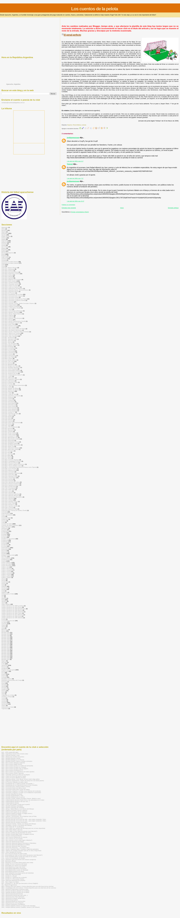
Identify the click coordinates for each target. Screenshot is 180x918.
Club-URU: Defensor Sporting (10, 494)
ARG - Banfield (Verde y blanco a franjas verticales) (16, 761)
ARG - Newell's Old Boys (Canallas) (12, 806)
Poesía (3, 674)
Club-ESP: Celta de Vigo (8, 394)
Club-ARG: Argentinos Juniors (10, 273)
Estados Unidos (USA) (8, 555)
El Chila (3, 532)
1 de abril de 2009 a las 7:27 (75, 178)
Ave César (4, 246)
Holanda (4, 586)
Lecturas (84, 125)
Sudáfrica (4, 689)
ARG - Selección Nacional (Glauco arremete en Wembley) (18, 843)
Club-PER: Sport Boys (8, 474)
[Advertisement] (103, 22)
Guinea (3, 583)
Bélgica (3, 248)
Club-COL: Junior (6, 376)
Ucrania (3, 701)
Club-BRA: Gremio (7, 354)
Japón (3, 602)
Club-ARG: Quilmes (7, 316)
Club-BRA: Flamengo (7, 351)
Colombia (4, 512)
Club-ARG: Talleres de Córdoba (10, 333)
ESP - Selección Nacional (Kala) (11, 874)
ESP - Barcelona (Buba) (8, 861)
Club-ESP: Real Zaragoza (9, 410)
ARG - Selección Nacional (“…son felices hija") (15, 847)
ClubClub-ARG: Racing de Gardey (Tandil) (14, 510)
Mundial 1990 (5, 652)
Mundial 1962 (5, 641)
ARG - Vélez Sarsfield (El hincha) (11, 852)
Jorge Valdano (5, 604)
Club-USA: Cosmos (7, 507)
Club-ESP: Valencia (7, 415)
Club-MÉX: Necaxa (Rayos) (9, 462)
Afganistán (4, 227)
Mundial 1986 (5, 650)
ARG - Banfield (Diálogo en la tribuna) (12, 759)
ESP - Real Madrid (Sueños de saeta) (12, 871)
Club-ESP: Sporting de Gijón (10, 413)
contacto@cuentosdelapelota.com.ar (13, 102)
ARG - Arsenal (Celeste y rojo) (10, 755)
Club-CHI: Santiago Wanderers (10, 367)
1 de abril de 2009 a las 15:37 (75, 201)
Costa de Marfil (6, 518)
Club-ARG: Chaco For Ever (9, 285)
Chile (3, 264)
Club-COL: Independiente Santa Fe (12, 375)
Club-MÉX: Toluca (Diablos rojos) (11, 465)
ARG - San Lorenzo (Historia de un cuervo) (14, 837)
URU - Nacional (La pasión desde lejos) (13, 898)
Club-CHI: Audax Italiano (8, 360)
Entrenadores (5, 547)
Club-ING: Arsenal (6, 428)
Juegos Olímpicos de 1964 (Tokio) (11, 613)
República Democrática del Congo (11, 680)
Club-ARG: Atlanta (7, 276)
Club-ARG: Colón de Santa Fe (10, 287)
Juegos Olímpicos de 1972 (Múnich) (12, 614)
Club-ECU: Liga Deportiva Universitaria (13, 385)
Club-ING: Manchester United (10, 439)
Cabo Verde (5, 257)
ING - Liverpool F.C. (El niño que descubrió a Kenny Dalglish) (19, 883)
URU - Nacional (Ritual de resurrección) (13, 901)
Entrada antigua (173, 208)
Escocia (3, 550)
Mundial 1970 (5, 644)
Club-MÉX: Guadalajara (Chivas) (11, 461)
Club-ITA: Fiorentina (7, 451)
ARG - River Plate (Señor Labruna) (11, 829)
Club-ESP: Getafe (6, 398)
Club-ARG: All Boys (7, 270)
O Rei (3, 664)
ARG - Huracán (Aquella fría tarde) (11, 794)
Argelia (3, 239)
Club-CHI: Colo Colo (7, 361)
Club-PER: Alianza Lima (8, 470)
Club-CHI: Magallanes (8, 364)
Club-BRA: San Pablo (7, 357)
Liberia (3, 626)
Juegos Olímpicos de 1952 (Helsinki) (12, 611)
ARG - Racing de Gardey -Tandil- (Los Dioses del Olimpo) (18, 824)
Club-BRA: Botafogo (7, 346)
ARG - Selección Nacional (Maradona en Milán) (15, 844)
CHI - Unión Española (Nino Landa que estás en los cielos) (19, 856)
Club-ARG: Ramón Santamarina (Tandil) (13, 321)
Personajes (4, 671)
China (3, 266)
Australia (4, 244)
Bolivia (3, 251)
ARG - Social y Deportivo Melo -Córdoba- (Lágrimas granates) (20, 849)
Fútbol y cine (5, 567)
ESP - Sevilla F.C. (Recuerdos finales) (12, 879)
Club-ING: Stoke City (7, 446)
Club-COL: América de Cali (9, 373)
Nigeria (3, 661)
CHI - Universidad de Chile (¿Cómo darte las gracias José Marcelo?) (21, 855)
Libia (2, 628)
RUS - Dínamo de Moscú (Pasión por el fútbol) (15, 891)
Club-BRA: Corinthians (8, 348)
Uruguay (4, 702)
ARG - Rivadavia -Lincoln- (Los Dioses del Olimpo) (16, 825)
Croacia (3, 521)
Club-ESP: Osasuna (7, 400)
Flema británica (77, 125)
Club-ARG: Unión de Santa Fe (10, 334)
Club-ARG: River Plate (8, 324)
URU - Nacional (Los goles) (9, 899)
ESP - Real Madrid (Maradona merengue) (13, 868)
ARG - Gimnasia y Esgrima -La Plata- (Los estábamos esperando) (21, 792)
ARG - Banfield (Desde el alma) (10, 758)
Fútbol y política (6, 576)
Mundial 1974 (5, 646)
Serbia (3, 686)
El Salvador (4, 544)
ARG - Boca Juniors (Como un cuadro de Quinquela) (17, 765)
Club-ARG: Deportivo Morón (9, 291)
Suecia (3, 690)
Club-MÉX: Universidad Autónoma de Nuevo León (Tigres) (18, 467)
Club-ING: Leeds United (8, 434)
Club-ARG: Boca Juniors (8, 281)
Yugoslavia (4, 708)
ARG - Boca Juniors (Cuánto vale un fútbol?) (14, 768)
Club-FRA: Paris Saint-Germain (10, 422)
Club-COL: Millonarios (8, 378)
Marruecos (4, 629)
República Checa (6, 678)
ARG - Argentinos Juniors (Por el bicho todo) (14, 753)
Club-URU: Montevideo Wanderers (11, 497)
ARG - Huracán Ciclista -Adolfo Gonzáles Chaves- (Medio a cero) (21, 798)
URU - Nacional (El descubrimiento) (12, 894)
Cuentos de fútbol (6, 524)
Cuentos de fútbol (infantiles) (10, 525)
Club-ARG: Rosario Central (9, 325)
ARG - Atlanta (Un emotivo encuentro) (12, 756)
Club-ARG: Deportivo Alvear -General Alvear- (14, 290)
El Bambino (4, 531)
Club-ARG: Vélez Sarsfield (9, 336)
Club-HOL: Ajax (6, 425)
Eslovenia (4, 552)
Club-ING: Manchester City (9, 437)
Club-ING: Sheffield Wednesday (11, 445)
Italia (2, 600)
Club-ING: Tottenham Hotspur (10, 448)
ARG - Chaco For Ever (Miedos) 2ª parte (13, 777)
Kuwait (3, 619)
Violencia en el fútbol (7, 707)
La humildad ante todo (8, 620)
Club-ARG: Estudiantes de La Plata (12, 294)
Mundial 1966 (5, 643)
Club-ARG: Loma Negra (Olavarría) (12, 311)
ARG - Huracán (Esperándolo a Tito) (12, 795)
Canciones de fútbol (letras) (9, 261)
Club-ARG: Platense (7, 315)
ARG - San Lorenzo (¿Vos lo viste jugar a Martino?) (16, 840)
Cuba (3, 522)
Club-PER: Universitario (8, 477)
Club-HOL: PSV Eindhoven (9, 427)
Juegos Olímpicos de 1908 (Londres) (12, 605)
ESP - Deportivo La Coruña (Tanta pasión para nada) (17, 862)
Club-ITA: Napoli (6, 457)
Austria (3, 245)
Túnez (3, 698)
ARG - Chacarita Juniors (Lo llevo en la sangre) (15, 774)
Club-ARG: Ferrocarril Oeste (9, 297)
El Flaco (3, 537)
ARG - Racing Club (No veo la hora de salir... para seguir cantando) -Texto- (23, 819)
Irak (2, 595)
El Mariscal (4, 540)
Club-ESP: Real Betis (7, 401)
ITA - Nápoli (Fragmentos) (9, 885)
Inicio (122, 208)
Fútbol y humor (5, 571)
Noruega (4, 662)
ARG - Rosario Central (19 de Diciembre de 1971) (16, 832)
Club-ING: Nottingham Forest (10, 442)
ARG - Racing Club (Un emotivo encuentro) (14, 822)
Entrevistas (4, 549)
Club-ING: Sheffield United (9, 443)
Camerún (4, 258)
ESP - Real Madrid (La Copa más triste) (13, 867)
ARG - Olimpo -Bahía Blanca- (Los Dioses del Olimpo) (17, 809)
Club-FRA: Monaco (7, 419)
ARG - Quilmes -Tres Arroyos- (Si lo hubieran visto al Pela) (19, 816)
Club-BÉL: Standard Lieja (9, 339)
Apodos (3, 235)
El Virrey (4, 546)
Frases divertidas (6, 565)
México (3, 631)
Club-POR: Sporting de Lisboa (10, 482)
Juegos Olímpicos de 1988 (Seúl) (11, 616)
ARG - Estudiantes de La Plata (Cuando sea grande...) (17, 783)
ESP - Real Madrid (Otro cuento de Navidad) (14, 870)
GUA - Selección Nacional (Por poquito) (13, 880)
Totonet (70, 164)
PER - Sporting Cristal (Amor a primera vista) (14, 889)
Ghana (3, 579)
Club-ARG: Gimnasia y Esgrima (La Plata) (14, 299)
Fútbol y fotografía (6, 570)
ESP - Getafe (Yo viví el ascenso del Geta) (14, 864)
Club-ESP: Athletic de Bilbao (9, 388)
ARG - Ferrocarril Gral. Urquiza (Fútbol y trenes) (15, 786)
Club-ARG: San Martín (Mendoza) (11, 330)
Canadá (3, 260)
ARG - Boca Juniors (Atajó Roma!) (11, 764)
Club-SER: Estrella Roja (8, 486)
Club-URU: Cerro (6, 491)
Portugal (4, 677)
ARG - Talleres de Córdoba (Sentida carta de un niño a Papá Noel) (21, 850)
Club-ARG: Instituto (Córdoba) (10, 306)
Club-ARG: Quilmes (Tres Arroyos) (11, 318)
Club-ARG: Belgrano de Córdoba (11, 279)
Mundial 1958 (5, 640)
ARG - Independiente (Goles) (10, 803)
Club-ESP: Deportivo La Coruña (11, 395)
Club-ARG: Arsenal (7, 275)
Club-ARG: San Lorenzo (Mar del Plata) (13, 328)
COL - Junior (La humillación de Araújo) (13, 858)
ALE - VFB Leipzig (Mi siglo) (9, 752)
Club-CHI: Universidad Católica (10, 370)
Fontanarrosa (5, 559)
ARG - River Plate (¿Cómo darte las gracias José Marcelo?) (19, 831)
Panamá (4, 667)
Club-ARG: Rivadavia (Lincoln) (10, 322)
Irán (2, 597)
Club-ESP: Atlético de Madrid (10, 389)
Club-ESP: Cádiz (6, 392)
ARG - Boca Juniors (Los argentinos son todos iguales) (17, 771)
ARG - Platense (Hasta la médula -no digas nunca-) (16, 813)
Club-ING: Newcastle (7, 440)
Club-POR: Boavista (7, 480)
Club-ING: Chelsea (7, 431)
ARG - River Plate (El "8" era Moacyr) (12, 826)
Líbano (3, 625)
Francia (3, 561)
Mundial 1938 (5, 635)
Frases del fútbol (6, 564)
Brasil (3, 254)
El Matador (4, 541)
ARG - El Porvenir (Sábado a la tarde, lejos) (14, 782)
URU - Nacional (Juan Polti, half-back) (12, 896)
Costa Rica (4, 519)
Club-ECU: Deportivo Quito (9, 382)
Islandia (3, 598)
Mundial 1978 (5, 647)
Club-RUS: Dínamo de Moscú (10, 483)
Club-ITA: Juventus (7, 454)
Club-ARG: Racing (7, 319)
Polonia (3, 675)
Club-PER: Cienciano (7, 471)
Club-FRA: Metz (6, 418)
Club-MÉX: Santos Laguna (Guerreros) (13, 464)
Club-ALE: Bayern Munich (9, 267)
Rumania (4, 681)
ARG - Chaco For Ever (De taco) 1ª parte (13, 776)
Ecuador (4, 529)
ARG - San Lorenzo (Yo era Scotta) (11, 838)
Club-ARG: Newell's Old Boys (10, 312)
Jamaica (4, 601)
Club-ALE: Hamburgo (7, 269)
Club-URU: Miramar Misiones (10, 495)
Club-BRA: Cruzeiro (7, 349)
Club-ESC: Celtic (6, 387)
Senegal (3, 684)
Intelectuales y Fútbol (7, 594)
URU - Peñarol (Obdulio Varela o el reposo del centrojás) (18, 905)
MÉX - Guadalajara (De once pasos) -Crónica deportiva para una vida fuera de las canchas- (28, 888)
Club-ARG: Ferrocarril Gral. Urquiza (12, 296)
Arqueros (69, 125)
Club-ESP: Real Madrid (8, 403)
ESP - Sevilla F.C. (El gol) (9, 876)
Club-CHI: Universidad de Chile (10, 372)
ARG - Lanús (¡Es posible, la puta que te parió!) (15, 804)
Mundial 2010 (5, 659)
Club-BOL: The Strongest (9, 343)
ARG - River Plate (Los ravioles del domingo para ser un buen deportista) (23, 828)
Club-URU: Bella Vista (8, 489)
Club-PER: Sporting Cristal (9, 476)
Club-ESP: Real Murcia (8, 404)
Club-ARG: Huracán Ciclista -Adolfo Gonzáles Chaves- (17, 303)
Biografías (4, 249)
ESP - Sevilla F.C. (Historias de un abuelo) (14, 877)
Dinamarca (4, 528)
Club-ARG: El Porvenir (8, 293)
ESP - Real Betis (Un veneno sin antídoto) (14, 865)
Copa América (5, 513)
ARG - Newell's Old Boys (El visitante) (12, 807)
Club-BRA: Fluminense (8, 352)
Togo (2, 693)
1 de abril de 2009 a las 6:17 (75, 161)
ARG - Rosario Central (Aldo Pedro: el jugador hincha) (17, 834)
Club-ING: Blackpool (7, 430)
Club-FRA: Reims (6, 424)
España (3, 553)
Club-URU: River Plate (8, 503)
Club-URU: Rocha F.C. (8, 504)
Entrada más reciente (69, 208)
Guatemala (4, 582)
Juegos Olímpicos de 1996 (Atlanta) (12, 617)
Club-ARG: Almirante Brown (9, 272)
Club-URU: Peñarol (7, 500)
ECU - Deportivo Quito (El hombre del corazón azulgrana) (18, 859)
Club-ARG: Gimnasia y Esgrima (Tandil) (13, 300)
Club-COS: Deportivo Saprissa (10, 379)
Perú (2, 672)
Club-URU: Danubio (7, 492)
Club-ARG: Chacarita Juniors (10, 284)
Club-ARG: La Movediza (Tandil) (11, 308)
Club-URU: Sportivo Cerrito (9, 506)
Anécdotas (4, 233)
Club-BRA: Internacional (8, 355)
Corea (3, 516)
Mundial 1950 (5, 637)
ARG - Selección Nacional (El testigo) (12, 841)
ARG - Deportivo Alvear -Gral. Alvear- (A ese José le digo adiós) (20, 779)
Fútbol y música (6, 574)
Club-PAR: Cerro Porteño (9, 468)
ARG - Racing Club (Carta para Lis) (12, 818)
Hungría (3, 589)
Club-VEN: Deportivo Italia (9, 509)
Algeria (3, 232)
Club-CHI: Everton (6, 363)
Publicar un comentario (68, 204)
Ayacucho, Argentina (13, 84)
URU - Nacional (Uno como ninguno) (12, 902)
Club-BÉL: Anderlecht (7, 337)
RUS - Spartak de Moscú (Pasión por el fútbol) (15, 892)
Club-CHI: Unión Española (9, 369)
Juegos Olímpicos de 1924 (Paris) (11, 607)
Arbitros (3, 238)
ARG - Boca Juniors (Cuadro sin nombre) (13, 767)
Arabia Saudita (5, 236)
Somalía (3, 687)
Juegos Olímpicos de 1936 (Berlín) (11, 610)
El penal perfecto (72, 34)
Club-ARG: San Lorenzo (8, 327)
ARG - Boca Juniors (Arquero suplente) (13, 762)
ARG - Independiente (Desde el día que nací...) (15, 801)
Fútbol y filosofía (6, 568)
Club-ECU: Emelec (7, 384)
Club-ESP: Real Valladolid (9, 409)
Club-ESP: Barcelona (7, 391)
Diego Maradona (6, 527)
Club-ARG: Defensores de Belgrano (12, 288)
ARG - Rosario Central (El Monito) (11, 835)
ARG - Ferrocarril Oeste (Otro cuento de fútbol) (15, 789)
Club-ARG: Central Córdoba (9, 282)
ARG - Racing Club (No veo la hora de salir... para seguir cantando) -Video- (23, 821)
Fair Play (4, 556)
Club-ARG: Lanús (6, 309)
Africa (3, 229)
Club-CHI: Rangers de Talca (9, 366)
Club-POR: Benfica (7, 479)
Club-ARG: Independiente (9, 305)
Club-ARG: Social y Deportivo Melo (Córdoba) (15, 331)
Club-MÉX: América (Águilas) (10, 459)
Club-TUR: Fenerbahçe (8, 488)
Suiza (3, 692)
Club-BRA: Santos (6, 358)
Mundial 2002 (5, 656)
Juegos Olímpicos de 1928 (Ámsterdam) (13, 608)
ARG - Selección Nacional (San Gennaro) (13, 846)
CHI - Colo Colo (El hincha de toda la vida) (14, 853)
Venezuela (4, 704)
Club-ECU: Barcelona (7, 381)
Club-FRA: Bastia (6, 416)
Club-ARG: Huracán (7, 302)
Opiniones (4, 665)
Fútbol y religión (6, 577)
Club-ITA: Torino (6, 458)
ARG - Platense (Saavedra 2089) (11, 815)
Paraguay (4, 668)
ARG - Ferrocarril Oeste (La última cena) (13, 788)
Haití (2, 585)
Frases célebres (6, 562)
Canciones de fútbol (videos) (10, 263)
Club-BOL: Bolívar (6, 342)
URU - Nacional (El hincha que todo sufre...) (14, 895)
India (2, 591)
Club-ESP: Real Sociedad (9, 407)
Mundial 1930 (5, 632)
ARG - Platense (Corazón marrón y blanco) (14, 810)
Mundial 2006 (5, 658)
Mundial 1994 (5, 653)
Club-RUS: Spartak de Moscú (10, 485)
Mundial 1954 (5, 638)
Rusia (3, 683)
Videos (3, 705)
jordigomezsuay (73, 138)
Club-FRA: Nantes (6, 421)
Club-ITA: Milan (6, 455)
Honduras (4, 588)
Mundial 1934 (5, 634)
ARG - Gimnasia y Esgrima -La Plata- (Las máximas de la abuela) (21, 791)
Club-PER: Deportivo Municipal (10, 473)
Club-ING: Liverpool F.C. (8, 436)
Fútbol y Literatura (6, 573)
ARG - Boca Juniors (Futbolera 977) (12, 770)
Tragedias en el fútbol (7, 695)
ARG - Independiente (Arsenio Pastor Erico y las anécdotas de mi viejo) (22, 800)
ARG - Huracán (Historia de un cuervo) (13, 797)
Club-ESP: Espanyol (7, 397)
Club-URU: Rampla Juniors (9, 501)
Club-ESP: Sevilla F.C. (8, 412)
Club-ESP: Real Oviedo (8, 406)
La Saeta (4, 622)
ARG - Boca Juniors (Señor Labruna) (12, 773)
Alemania (4, 230)
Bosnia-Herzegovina (7, 252)
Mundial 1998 (5, 655)
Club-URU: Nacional (7, 498)
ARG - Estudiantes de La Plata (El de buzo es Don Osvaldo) (19, 785)
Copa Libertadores (7, 515)
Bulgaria (3, 255)
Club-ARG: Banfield (7, 278)
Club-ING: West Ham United (9, 449)
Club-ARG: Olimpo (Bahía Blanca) (11, 314)
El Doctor (4, 535)
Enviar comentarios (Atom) (80, 212)
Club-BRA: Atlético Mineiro (9, 345)
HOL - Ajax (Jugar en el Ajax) (10, 882)
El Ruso (3, 543)
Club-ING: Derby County (8, 433)
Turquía (3, 699)
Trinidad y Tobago (6, 696)
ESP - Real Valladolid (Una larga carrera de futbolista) (17, 873)
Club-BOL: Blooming (7, 340)
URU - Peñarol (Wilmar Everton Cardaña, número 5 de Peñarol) (20, 907)
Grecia (3, 580)
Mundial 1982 (5, 649)
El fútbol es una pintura (8, 538)
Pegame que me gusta (8, 670)
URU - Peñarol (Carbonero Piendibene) (13, 904)
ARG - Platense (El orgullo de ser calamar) (14, 812)
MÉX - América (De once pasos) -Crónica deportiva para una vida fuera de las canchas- (27, 886)
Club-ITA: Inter (5, 452)
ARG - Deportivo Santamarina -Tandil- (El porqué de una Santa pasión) (22, 780)
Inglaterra (4, 592)
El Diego (4, 534)
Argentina (4, 241)
